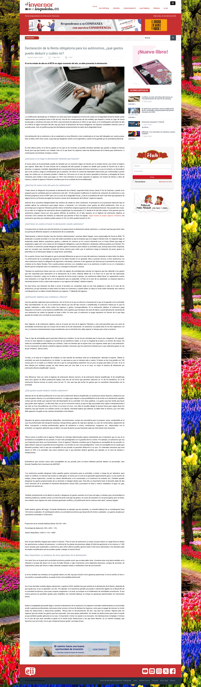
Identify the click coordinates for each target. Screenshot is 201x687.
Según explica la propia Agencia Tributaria (104, 216)
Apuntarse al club (165, 182)
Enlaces (172, 680)
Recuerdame (139, 182)
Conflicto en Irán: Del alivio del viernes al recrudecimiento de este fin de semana (157, 98)
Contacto (155, 680)
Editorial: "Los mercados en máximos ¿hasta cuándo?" (158, 133)
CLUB (166, 8)
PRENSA (156, 8)
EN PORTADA (104, 8)
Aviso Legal (164, 680)
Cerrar (95, 6)
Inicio (135, 680)
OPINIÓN (116, 8)
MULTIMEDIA (145, 8)
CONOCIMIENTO (129, 8)
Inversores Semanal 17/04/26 (153, 122)
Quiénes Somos (144, 680)
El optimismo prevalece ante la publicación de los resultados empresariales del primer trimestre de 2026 (158, 110)
